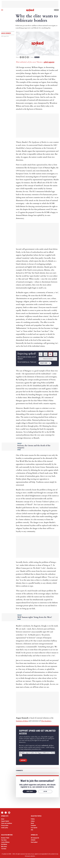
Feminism (33, 825)
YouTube (9, 813)
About (2, 819)
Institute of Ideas (22, 721)
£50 (55, 354)
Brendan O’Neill (5, 838)
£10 (45, 354)
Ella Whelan (4, 844)
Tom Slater (4, 840)
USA (32, 830)
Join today (29, 791)
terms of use (31, 854)
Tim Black (3, 848)
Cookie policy (4, 827)
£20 (50, 354)
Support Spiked (5, 821)
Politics (37, 57)
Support (23, 760)
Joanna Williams (5, 842)
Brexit (32, 823)
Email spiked (34, 842)
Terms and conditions (6, 823)
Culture (33, 821)
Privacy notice (4, 825)
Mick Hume (4, 846)
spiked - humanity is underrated (30, 10)
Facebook (2, 813)
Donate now (43, 363)
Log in (56, 10)
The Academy (46, 721)
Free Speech (34, 827)
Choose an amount (48, 359)
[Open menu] (2, 10)
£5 (40, 354)
